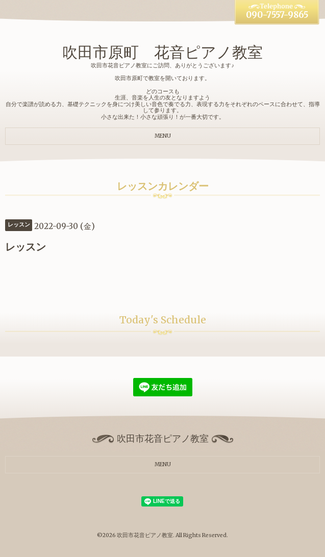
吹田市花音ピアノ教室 (145, 535)
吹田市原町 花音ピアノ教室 (162, 52)
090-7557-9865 (277, 15)
